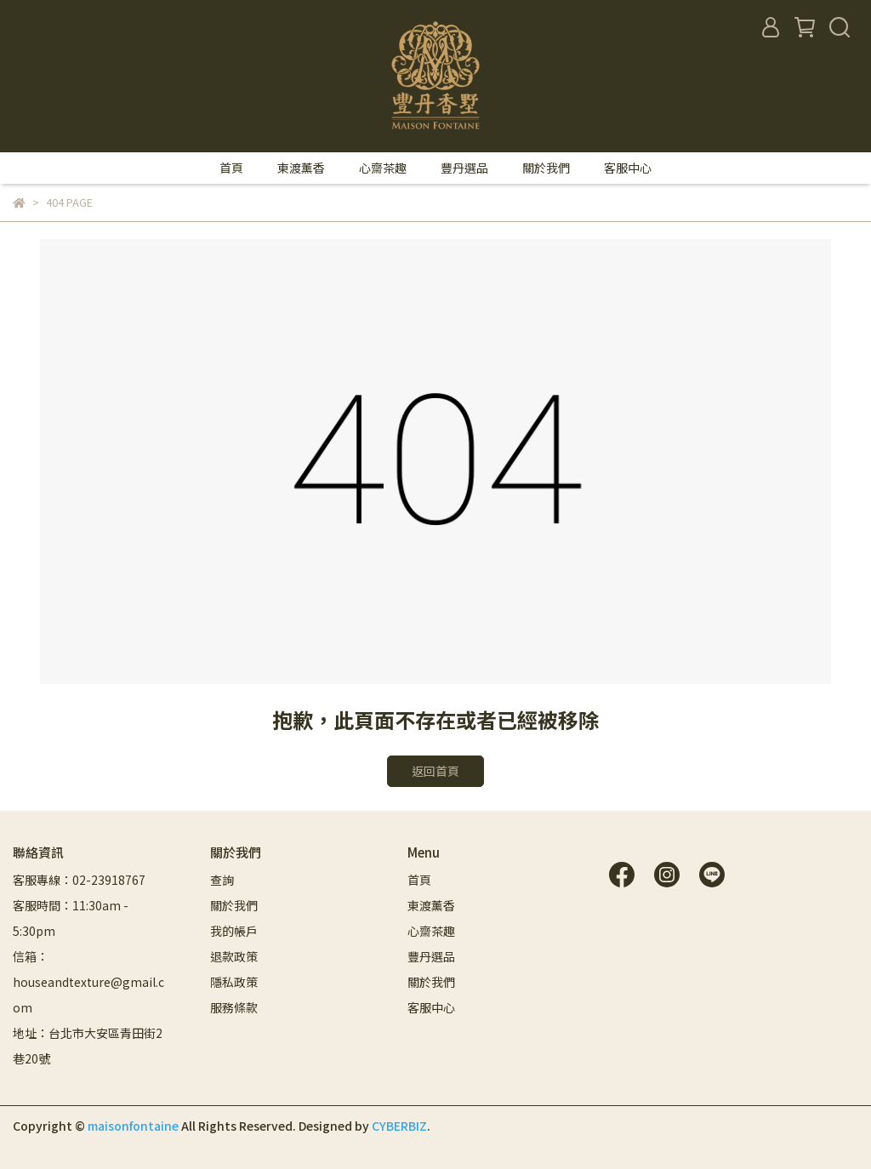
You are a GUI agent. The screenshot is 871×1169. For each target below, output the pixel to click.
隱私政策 (234, 981)
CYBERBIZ (399, 1125)
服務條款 (234, 1007)
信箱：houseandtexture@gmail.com (88, 982)
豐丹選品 (464, 167)
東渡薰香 (301, 167)
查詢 (222, 879)
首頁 (231, 167)
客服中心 (628, 167)
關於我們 (546, 167)
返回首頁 (435, 770)
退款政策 (234, 956)
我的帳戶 (234, 930)
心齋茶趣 (383, 167)
